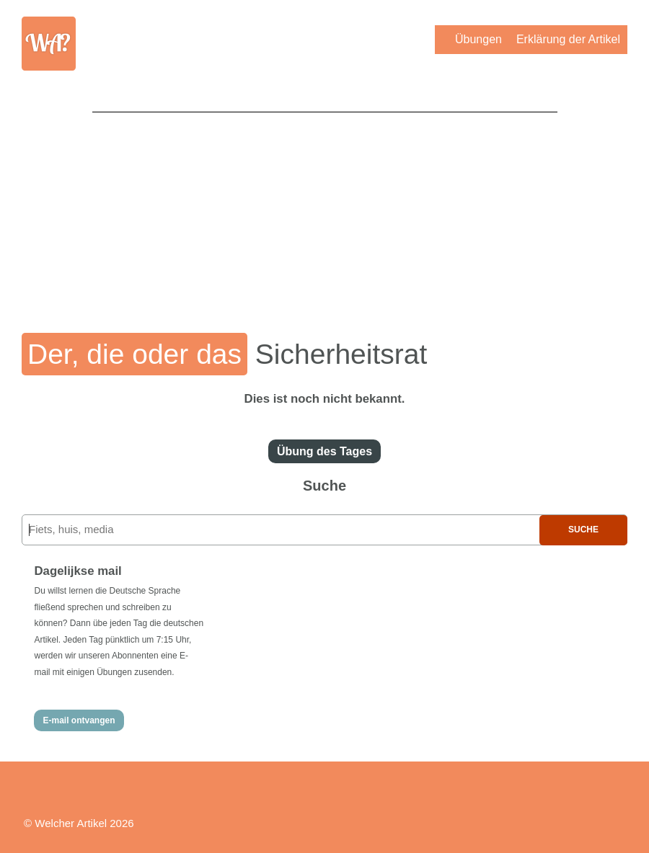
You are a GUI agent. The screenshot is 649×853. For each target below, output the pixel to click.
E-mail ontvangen (79, 720)
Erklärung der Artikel (568, 39)
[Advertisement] (324, 212)
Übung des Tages (324, 451)
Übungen (478, 39)
